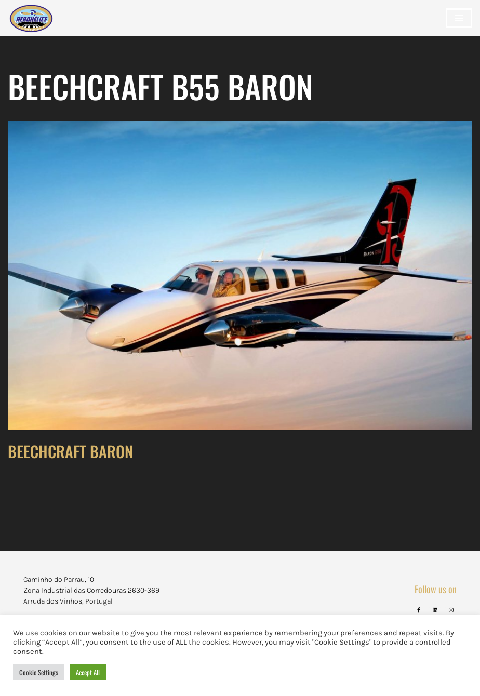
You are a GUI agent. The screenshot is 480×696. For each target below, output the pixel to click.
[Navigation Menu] (459, 18)
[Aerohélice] (31, 28)
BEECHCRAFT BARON (70, 451)
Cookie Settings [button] (38, 672)
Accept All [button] (88, 672)
